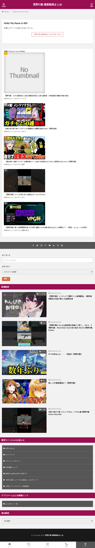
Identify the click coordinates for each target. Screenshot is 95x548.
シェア (28, 545)
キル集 (43, 409)
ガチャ (24, 131)
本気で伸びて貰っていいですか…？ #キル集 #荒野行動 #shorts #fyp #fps (68, 413)
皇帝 (23, 164)
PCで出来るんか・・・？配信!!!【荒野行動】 (65, 354)
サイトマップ (10, 455)
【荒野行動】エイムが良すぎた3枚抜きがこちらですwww (25, 194)
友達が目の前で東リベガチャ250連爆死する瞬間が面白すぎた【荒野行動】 (31, 128)
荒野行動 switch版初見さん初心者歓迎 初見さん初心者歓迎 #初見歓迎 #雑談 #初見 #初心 (37, 96)
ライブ (24, 98)
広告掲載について (11, 467)
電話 (66, 545)
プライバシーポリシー (13, 461)
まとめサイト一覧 (11, 504)
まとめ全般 (42, 294)
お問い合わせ (10, 448)
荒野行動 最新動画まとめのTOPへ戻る (47, 34)
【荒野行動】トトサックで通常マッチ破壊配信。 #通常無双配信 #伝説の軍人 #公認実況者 (70, 297)
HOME (6, 12)
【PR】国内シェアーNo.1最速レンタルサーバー (21, 480)
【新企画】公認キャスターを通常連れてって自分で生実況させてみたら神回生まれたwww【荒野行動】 (41, 161)
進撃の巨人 (25, 230)
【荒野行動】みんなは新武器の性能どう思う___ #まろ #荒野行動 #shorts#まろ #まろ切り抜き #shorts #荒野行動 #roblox (70, 327)
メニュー (47, 545)
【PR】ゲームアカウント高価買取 (17, 486)
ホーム (9, 545)
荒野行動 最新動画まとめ (47, 4)
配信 (44, 380)
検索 (5, 279)
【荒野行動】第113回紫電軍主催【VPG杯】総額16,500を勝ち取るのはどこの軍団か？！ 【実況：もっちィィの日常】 (46, 227)
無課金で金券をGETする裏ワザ (16, 474)
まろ (23, 197)
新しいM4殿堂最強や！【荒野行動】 (62, 383)
